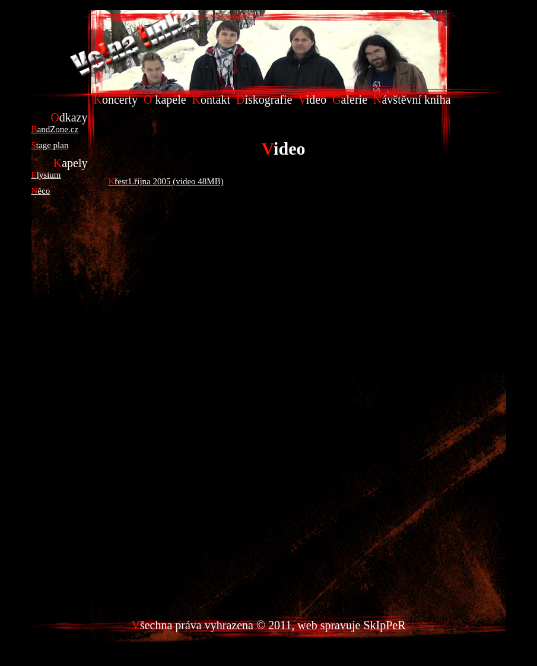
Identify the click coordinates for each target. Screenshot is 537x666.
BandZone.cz (55, 129)
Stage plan (50, 145)
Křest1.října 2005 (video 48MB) (166, 181)
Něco (40, 191)
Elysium (46, 175)
